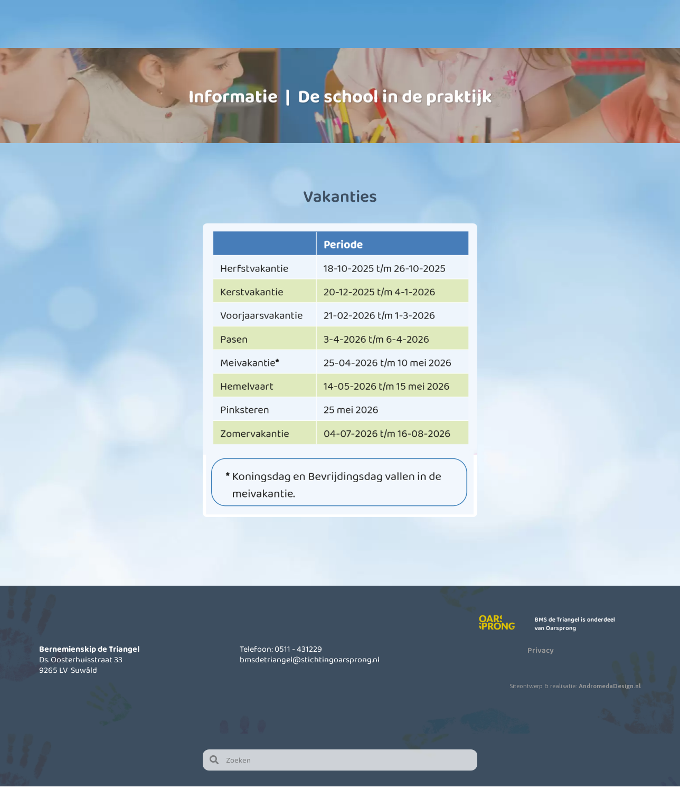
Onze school (246, 37)
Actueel (508, 37)
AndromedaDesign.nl (610, 697)
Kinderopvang (333, 37)
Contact (595, 37)
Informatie (421, 37)
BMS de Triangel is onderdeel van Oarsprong (579, 635)
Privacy (540, 662)
